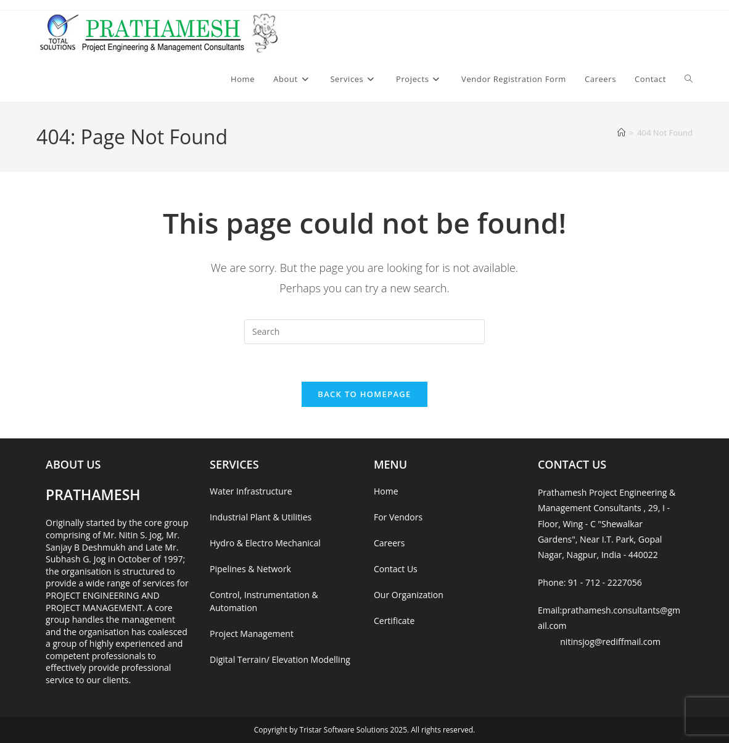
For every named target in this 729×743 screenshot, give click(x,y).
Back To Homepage (364, 394)
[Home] (621, 132)
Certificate (394, 620)
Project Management (252, 633)
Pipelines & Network (250, 569)
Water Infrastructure (251, 491)
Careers (389, 543)
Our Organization (408, 595)
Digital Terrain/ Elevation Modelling (280, 659)
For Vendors (398, 517)
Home (386, 491)
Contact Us (396, 569)
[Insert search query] (364, 331)
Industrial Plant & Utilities (260, 517)
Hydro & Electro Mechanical (265, 543)
